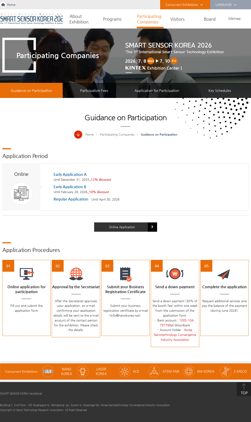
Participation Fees (94, 90)
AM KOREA (205, 371)
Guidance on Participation (31, 90)
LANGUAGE (226, 5)
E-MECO (240, 371)
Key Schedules (219, 90)
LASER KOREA (101, 371)
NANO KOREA (66, 371)
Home (11, 4)
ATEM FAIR (170, 371)
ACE (136, 371)
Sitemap (234, 18)
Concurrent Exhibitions (184, 5)
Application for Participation (156, 90)
